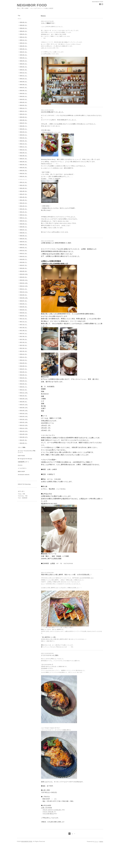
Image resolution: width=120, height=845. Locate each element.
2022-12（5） (23, 143)
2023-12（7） (23, 108)
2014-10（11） (24, 431)
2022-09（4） (23, 152)
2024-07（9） (23, 87)
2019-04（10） (24, 274)
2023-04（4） (23, 131)
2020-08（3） (23, 226)
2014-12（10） (24, 425)
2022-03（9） (23, 170)
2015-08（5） (23, 401)
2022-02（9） (23, 173)
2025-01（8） (23, 69)
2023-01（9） (23, 140)
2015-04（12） (24, 413)
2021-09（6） (23, 188)
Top (19, 15)
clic (45, 38)
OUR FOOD (21, 455)
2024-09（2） (23, 81)
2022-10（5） (23, 149)
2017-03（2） (23, 345)
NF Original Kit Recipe (25, 458)
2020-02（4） (23, 244)
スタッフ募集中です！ (48, 23)
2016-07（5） (23, 369)
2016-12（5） (23, 354)
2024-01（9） (23, 105)
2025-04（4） (23, 60)
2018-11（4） (23, 289)
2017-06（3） (23, 336)
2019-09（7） (23, 259)
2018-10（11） (24, 291)
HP (57, 563)
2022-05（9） (23, 164)
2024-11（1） (23, 75)
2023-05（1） (23, 129)
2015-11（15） (24, 392)
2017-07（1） (23, 333)
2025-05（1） (23, 57)
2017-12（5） (23, 318)
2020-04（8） (23, 238)
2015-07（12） (24, 404)
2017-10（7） (23, 324)
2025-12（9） (23, 37)
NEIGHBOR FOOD (32, 5)
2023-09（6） (23, 117)
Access (20, 465)
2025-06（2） (23, 54)
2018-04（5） (23, 309)
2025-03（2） (23, 63)
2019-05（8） (23, 271)
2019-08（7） (23, 262)
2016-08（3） (23, 366)
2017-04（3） (23, 342)
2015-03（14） (24, 416)
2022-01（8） (23, 176)
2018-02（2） (23, 312)
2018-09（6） (23, 294)
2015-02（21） (24, 419)
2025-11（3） (23, 40)
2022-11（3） (23, 146)
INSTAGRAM (68, 563)
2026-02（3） (23, 31)
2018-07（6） (23, 300)
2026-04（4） (23, 28)
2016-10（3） (23, 360)
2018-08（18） (24, 297)
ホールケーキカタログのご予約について (26, 451)
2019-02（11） (24, 280)
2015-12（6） (23, 389)
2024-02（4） (23, 102)
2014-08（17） (24, 437)
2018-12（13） (24, 286)
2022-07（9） (23, 158)
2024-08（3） (23, 84)
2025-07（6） (23, 51)
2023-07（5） (23, 123)
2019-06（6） (23, 268)
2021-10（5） (23, 185)
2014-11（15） (24, 428)
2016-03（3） (23, 380)
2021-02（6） (23, 209)
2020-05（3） (23, 235)
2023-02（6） (23, 137)
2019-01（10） (24, 283)
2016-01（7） (23, 386)
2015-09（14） (24, 398)
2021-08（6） (23, 191)
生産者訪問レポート (23, 462)
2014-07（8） (23, 440)
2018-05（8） (23, 306)
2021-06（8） (23, 197)
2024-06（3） (23, 90)
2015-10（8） (23, 395)
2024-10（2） (23, 78)
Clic (72, 647)
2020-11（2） (23, 217)
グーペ (96, 841)
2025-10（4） (23, 43)
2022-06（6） (23, 161)
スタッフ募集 (21, 447)
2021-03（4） (23, 206)
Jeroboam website (23, 474)
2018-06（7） (23, 303)
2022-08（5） (23, 155)
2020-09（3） (23, 223)
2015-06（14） (24, 407)
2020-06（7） (23, 232)
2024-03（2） (23, 99)
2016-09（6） (23, 363)
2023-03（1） (23, 134)
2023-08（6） (23, 120)
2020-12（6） (23, 214)
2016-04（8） (23, 377)
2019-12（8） (23, 250)
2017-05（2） (23, 339)
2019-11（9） (23, 253)
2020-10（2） (23, 220)
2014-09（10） (24, 434)
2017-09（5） (23, 327)
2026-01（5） (23, 34)
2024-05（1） (23, 93)
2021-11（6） (23, 182)
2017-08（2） (23, 330)
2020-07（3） (23, 229)
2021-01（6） (23, 211)
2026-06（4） (23, 22)
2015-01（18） (24, 422)
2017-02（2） (23, 348)
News (19, 18)
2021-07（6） (23, 194)
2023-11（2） (23, 111)
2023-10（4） (23, 114)
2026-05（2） (23, 25)
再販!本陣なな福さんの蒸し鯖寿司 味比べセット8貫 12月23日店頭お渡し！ (66, 574)
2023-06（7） (23, 126)
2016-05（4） (23, 374)
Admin (101, 841)
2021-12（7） (23, 179)
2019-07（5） (23, 265)
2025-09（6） (23, 46)
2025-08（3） (23, 49)
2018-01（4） (23, 315)
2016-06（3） (23, 372)
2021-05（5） (23, 200)
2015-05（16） (24, 410)
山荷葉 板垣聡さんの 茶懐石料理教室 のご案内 (56, 243)
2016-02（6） (23, 383)
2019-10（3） (23, 256)
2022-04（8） (23, 167)
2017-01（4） (23, 351)
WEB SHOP (21, 471)
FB (61, 563)
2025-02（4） (23, 66)
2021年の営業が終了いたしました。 (53, 112)
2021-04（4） (23, 203)
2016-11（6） (23, 357)
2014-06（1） (23, 443)
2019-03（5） (23, 277)
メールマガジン (22, 468)
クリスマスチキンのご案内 (49, 655)
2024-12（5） (23, 72)
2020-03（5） (23, 241)
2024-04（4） (23, 96)
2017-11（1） (23, 321)
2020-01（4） (23, 247)
